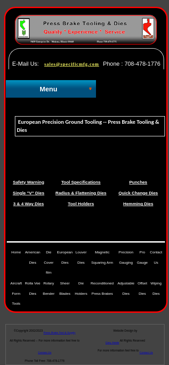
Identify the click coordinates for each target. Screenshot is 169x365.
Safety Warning (28, 182)
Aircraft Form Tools (16, 293)
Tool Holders (81, 203)
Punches (138, 182)
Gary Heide (112, 342)
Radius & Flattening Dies (80, 192)
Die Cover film (48, 262)
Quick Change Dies (138, 192)
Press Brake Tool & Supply (60, 332)
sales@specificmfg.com (71, 64)
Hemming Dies (138, 203)
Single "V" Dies (28, 192)
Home (16, 252)
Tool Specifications (80, 182)
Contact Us (146, 352)
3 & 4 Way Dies (28, 203)
